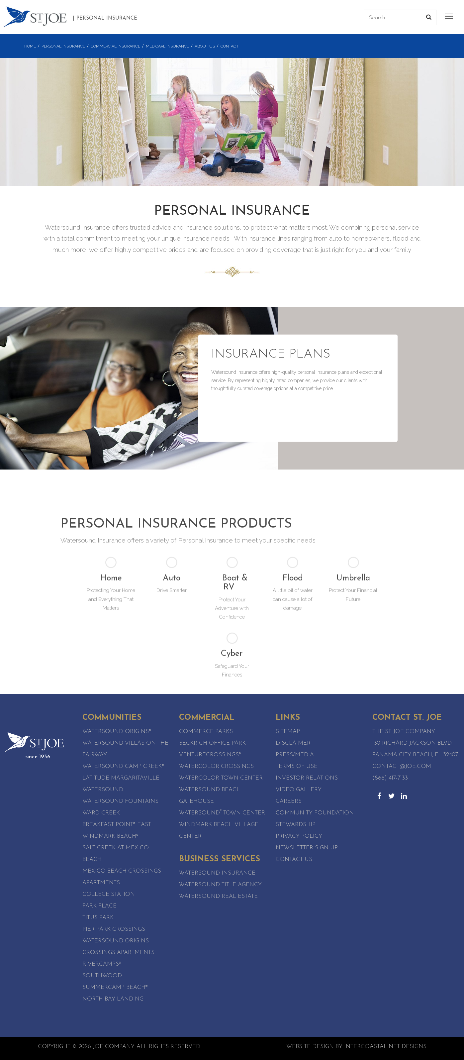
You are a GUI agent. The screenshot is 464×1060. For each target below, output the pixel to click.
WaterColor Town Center (221, 778)
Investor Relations (307, 778)
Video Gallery (299, 790)
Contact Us (294, 859)
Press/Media (295, 755)
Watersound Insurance (217, 873)
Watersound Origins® (116, 731)
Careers (289, 801)
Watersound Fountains (120, 801)
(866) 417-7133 (390, 778)
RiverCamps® (101, 964)
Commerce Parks (206, 731)
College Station (108, 894)
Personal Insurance (63, 46)
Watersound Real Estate (218, 896)
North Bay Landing (112, 999)
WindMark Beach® (110, 836)
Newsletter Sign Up (307, 848)
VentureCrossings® (210, 755)
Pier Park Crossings (113, 929)
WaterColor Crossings (216, 766)
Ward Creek (101, 813)
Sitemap (288, 731)
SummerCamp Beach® (115, 987)
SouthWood (102, 976)
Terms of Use (297, 766)
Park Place (99, 906)
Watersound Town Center (222, 813)
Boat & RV (235, 676)
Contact (229, 46)
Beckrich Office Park (212, 743)
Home (30, 46)
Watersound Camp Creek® (123, 766)
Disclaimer (293, 743)
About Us (205, 46)
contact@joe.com (401, 766)
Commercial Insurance (115, 46)
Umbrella (353, 671)
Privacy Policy (299, 836)
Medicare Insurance (167, 46)
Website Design (310, 1046)
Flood (292, 671)
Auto (171, 671)
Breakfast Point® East (116, 824)
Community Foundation (315, 813)
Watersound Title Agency (220, 885)
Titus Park (98, 917)
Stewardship (296, 824)
